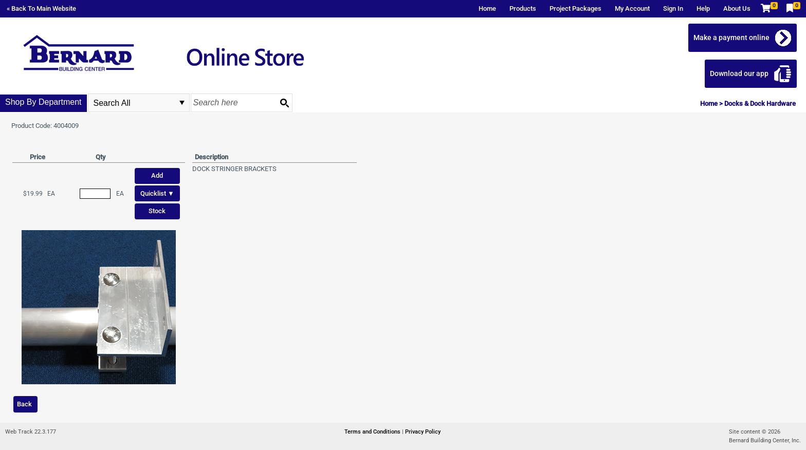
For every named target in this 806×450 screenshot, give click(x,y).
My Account (632, 8)
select (182, 102)
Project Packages (575, 8)
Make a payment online (731, 37)
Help (703, 8)
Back (24, 404)
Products (522, 8)
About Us (736, 8)
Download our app (739, 73)
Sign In (673, 8)
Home (487, 8)
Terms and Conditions (373, 431)
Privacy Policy (423, 431)
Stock (157, 211)
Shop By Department (43, 102)
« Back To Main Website (41, 8)
